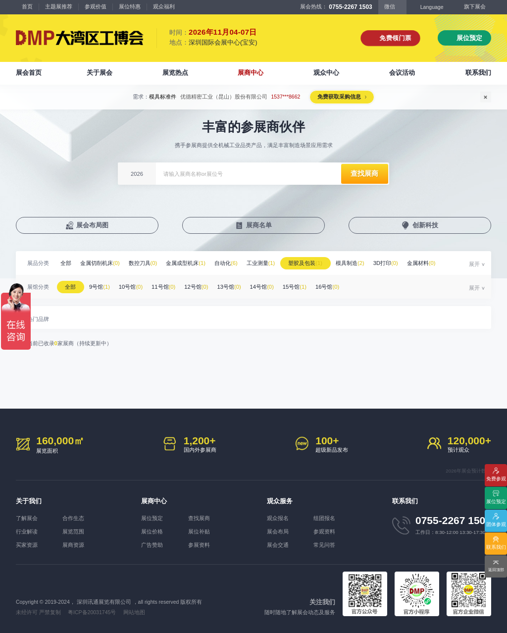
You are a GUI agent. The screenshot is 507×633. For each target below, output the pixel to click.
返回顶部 (496, 570)
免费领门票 (395, 38)
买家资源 (27, 545)
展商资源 (73, 545)
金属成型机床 (185, 263)
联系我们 (478, 72)
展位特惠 (130, 6)
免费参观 (496, 478)
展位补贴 (199, 531)
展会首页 (29, 72)
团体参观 (496, 524)
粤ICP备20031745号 (92, 612)
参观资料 (324, 531)
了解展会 (27, 518)
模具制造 (350, 263)
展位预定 (469, 38)
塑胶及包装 (305, 263)
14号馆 (262, 287)
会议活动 (402, 72)
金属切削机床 (100, 263)
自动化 (226, 263)
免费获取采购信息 (339, 97)
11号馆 (163, 287)
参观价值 (95, 6)
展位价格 (152, 531)
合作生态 (73, 518)
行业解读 (27, 531)
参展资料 (199, 545)
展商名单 (259, 225)
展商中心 (250, 72)
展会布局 (278, 531)
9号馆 (99, 287)
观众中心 (326, 72)
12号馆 (196, 287)
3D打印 (385, 263)
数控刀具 (143, 263)
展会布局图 (92, 225)
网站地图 (134, 612)
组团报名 (324, 518)
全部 (65, 263)
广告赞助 (152, 545)
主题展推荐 (58, 6)
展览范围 (73, 531)
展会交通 (278, 545)
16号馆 (327, 287)
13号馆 (229, 287)
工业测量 (261, 263)
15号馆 (294, 287)
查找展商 (199, 518)
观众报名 (278, 518)
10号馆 (131, 287)
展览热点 (175, 72)
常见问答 (324, 545)
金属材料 (421, 263)
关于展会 (99, 72)
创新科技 (425, 225)
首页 (27, 6)
